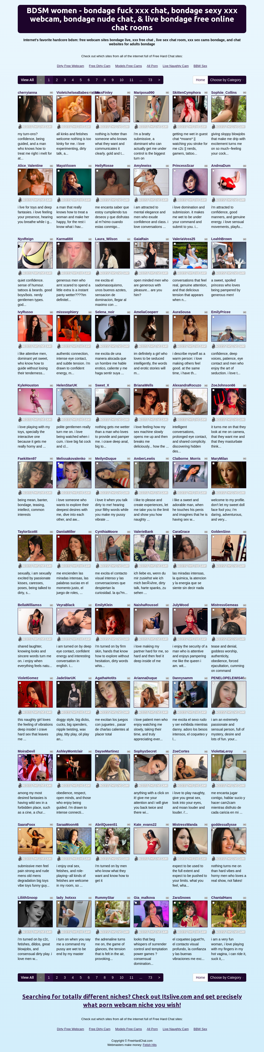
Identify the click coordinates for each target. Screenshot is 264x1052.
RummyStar (104, 898)
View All (27, 80)
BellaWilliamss (30, 605)
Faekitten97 (27, 458)
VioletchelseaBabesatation (77, 92)
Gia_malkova (144, 898)
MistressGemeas (224, 605)
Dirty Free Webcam (70, 66)
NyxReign (26, 239)
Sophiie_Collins (224, 92)
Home (200, 80)
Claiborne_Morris (187, 458)
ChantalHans (221, 898)
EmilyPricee (220, 312)
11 (131, 80)
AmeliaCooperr (146, 312)
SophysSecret (145, 751)
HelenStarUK (66, 385)
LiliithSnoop (27, 898)
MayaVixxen (66, 166)
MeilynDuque (105, 458)
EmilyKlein (104, 605)
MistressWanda (185, 825)
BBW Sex (200, 66)
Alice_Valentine (30, 166)
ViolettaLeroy (222, 751)
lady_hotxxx (66, 898)
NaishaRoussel (146, 605)
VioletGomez (28, 678)
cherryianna (27, 92)
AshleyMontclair (69, 751)
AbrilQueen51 (106, 825)
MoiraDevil (26, 751)
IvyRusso (25, 312)
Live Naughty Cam (176, 66)
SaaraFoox (26, 825)
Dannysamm (183, 678)
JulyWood (181, 605)
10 (121, 80)
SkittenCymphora (187, 92)
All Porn (152, 66)
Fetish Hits (150, 1045)
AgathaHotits (105, 678)
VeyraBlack (65, 605)
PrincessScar (183, 166)
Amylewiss (142, 166)
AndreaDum (220, 166)
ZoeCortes (181, 751)
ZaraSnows (182, 898)
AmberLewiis (144, 458)
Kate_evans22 (145, 825)
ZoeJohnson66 (223, 385)
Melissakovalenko (70, 458)
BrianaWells (143, 385)
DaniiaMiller (66, 532)
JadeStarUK (66, 678)
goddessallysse (224, 825)
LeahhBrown (221, 239)
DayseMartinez (107, 751)
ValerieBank (143, 532)
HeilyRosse (104, 166)
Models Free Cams (128, 66)
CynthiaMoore (106, 532)
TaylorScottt (27, 532)
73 (150, 80)
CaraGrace (181, 532)
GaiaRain (141, 239)
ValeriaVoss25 (184, 239)
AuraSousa (182, 312)
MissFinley (104, 92)
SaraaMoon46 (67, 825)
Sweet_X (102, 385)
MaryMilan (219, 458)
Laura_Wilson (106, 239)
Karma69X (64, 239)
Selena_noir (104, 312)
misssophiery (67, 312)
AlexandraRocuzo (187, 385)
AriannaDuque (145, 678)
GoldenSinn (220, 532)
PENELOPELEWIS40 (227, 678)
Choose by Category (227, 80)
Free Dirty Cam (99, 66)
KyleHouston (28, 385)
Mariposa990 (144, 92)
